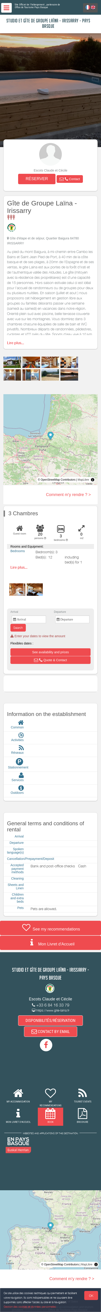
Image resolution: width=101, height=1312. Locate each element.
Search (18, 628)
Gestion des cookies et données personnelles (30, 1306)
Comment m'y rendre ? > (68, 494)
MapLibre (83, 479)
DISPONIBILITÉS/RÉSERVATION (50, 1020)
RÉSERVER (37, 179)
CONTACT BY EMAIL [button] (50, 1031)
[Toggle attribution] (92, 479)
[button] (70, 179)
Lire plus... (15, 343)
